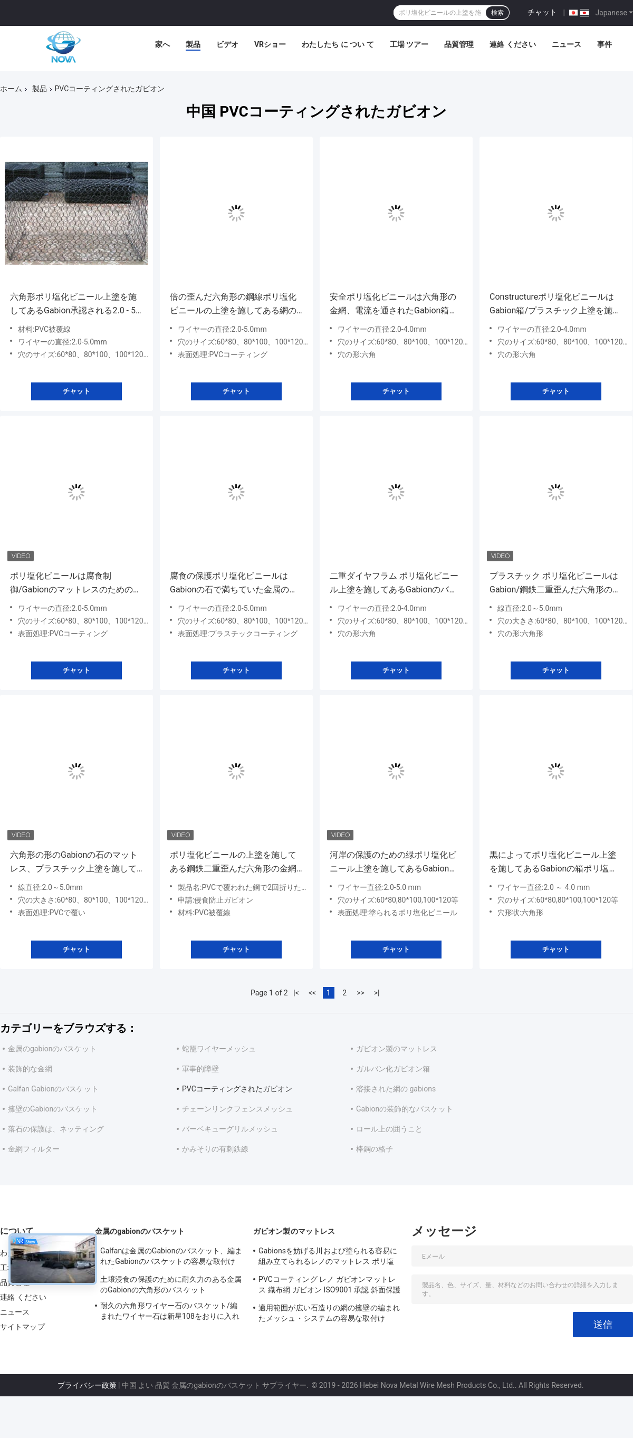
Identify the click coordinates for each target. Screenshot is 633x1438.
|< (296, 993)
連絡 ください (512, 44)
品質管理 (459, 44)
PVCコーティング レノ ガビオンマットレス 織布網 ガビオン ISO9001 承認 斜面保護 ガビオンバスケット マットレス (329, 1286)
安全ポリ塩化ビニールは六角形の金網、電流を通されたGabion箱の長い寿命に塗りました (393, 305)
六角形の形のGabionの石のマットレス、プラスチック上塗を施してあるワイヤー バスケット (74, 863)
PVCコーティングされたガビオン (237, 1089)
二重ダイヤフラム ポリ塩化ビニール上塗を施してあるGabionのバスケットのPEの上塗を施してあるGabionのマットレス (394, 584)
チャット (542, 12)
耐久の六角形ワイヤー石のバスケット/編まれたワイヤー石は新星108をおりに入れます (169, 1312)
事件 (604, 44)
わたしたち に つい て (337, 44)
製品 (193, 44)
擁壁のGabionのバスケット (53, 1109)
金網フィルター (34, 1149)
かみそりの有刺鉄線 (215, 1149)
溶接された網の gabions (396, 1089)
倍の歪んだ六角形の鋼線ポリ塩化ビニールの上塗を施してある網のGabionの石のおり (233, 305)
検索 (497, 12)
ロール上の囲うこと (389, 1129)
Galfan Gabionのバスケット (53, 1089)
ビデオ (227, 44)
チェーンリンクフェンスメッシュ (237, 1109)
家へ (162, 44)
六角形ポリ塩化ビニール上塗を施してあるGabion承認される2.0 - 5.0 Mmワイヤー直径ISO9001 (76, 305)
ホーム (11, 88)
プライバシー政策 (87, 1385)
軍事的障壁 (200, 1069)
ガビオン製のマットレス (396, 1048)
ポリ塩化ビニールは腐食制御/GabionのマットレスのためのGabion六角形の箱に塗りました (71, 584)
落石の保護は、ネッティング (56, 1129)
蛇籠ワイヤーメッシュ (219, 1048)
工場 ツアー (409, 44)
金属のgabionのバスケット (52, 1048)
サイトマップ (22, 1326)
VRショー (270, 44)
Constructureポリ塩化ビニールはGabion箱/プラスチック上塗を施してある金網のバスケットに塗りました (555, 305)
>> (361, 993)
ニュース (566, 44)
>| (377, 993)
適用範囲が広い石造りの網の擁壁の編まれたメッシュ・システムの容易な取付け (329, 1312)
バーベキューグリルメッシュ (230, 1129)
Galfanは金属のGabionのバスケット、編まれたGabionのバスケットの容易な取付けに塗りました (171, 1258)
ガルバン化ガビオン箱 (393, 1069)
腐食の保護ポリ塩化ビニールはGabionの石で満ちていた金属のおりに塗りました (234, 584)
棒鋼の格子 (374, 1149)
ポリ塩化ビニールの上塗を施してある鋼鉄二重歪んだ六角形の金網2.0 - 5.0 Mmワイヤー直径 (233, 863)
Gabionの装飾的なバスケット (404, 1109)
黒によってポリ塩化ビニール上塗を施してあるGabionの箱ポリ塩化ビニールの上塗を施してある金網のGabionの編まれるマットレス (553, 863)
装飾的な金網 (30, 1069)
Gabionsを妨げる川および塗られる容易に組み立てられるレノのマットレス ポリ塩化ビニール (328, 1258)
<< (312, 993)
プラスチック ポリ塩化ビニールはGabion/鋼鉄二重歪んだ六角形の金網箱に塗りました (555, 584)
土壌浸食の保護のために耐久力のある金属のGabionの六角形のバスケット (171, 1284)
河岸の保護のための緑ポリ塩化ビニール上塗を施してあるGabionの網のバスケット (393, 863)
